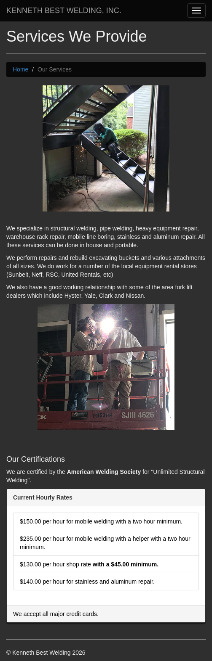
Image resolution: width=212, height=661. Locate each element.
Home (20, 69)
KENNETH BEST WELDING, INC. (63, 10)
